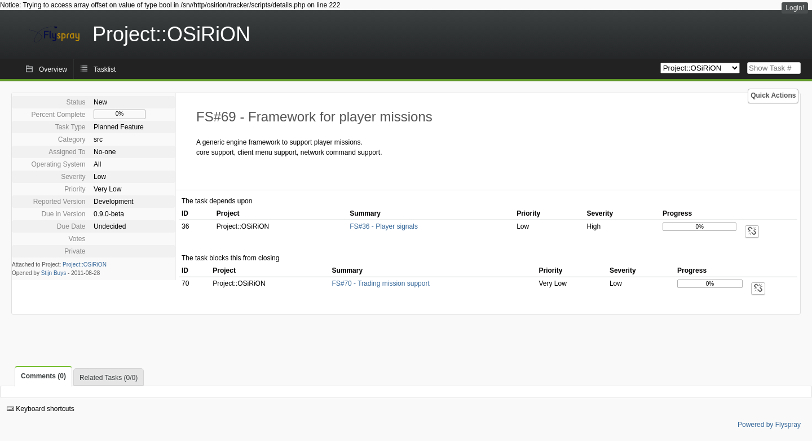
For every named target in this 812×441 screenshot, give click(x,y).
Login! (794, 8)
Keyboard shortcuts (40, 409)
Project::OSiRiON (85, 264)
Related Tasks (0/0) (109, 378)
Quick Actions (773, 95)
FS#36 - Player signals (384, 226)
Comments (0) (43, 376)
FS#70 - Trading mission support (380, 283)
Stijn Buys (53, 273)
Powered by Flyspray (769, 425)
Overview (53, 69)
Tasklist (105, 69)
